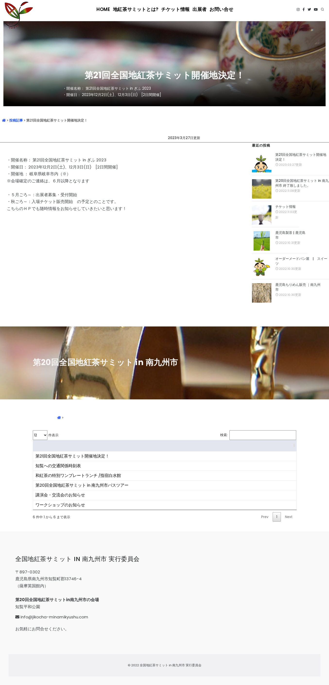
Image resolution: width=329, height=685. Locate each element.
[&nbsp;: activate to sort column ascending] (164, 445)
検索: (258, 435)
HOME (107, 9)
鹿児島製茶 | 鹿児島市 (290, 235)
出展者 (198, 9)
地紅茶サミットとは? (138, 9)
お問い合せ (220, 9)
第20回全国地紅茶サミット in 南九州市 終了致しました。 (302, 183)
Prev (264, 516)
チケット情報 (174, 9)
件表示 (46, 435)
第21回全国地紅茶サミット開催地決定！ (300, 157)
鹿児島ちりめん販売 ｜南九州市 (297, 287)
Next (289, 516)
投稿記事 (16, 120)
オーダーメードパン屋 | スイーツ (301, 261)
